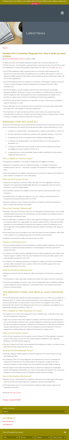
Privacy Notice (33, 438)
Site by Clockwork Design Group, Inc (55, 438)
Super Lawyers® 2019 (11, 387)
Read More (35, 4)
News (19, 379)
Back (5, 34)
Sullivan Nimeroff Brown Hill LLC (15, 46)
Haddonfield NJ (50, 432)
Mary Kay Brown (8, 408)
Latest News (35, 20)
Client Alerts (13, 379)
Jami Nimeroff (7, 411)
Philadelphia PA (19, 432)
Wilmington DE (35, 432)
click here (59, 54)
